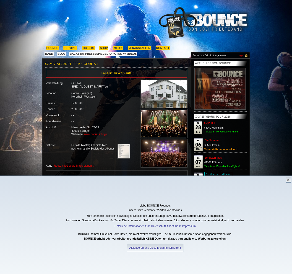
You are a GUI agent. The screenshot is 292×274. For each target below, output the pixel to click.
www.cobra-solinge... (97, 134)
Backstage (78, 53)
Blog (61, 53)
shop (104, 48)
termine (70, 48)
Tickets (88, 48)
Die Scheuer (211, 140)
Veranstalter (139, 48)
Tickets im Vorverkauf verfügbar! (221, 131)
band (49, 53)
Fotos (117, 53)
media (118, 48)
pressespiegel (96, 53)
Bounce (52, 48)
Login (240, 55)
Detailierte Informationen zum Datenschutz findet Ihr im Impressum (155, 226)
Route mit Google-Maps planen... (74, 165)
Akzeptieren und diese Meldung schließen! (155, 247)
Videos (131, 53)
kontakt (162, 48)
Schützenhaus (213, 157)
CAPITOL (210, 123)
